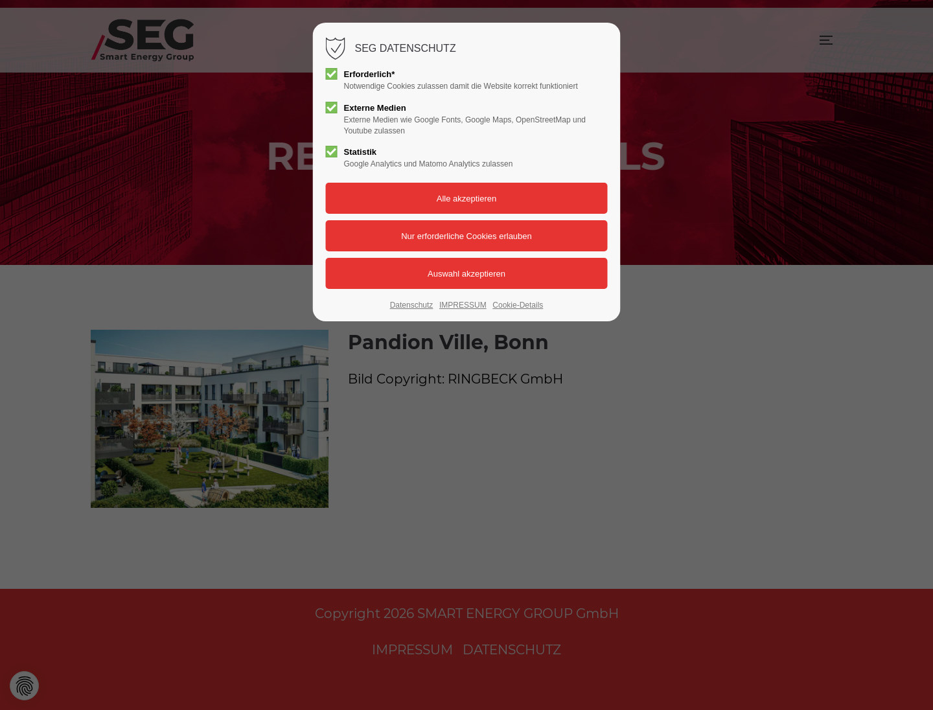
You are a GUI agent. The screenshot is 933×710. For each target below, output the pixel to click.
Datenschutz (411, 305)
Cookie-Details (517, 305)
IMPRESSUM (463, 305)
